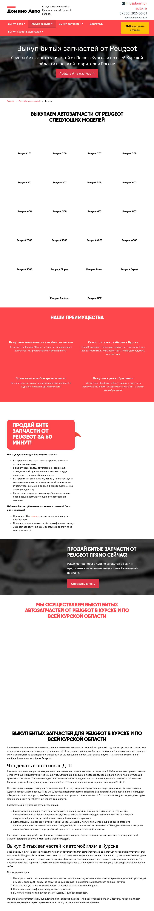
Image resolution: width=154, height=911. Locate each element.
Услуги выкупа (40, 23)
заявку (35, 515)
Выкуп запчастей (70, 23)
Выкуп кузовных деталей (24, 31)
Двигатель (96, 23)
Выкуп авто (15, 23)
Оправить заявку (83, 583)
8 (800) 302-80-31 (133, 13)
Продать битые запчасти (77, 73)
